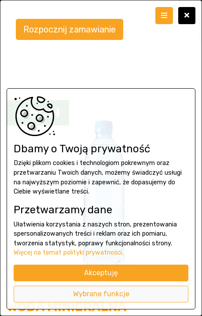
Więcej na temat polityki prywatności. (68, 252)
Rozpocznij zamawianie (69, 29)
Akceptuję (101, 273)
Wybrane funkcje (101, 294)
